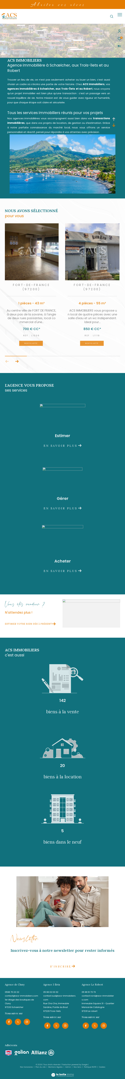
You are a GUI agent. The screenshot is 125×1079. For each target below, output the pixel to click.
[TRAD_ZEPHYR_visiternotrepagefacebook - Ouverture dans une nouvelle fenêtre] (8, 1021)
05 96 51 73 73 (89, 992)
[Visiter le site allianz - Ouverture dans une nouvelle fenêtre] (42, 1052)
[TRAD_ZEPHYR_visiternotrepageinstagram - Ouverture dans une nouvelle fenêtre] (26, 1021)
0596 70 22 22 (12, 992)
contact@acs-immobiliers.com (21, 995)
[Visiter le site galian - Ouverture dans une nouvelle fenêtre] (22, 1052)
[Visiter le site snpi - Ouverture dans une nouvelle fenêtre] (8, 1052)
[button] (17, 361)
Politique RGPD (90, 1066)
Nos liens (78, 1066)
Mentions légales (55, 1066)
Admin (68, 1066)
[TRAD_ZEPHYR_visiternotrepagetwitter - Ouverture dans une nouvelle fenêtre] (17, 1021)
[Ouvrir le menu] (120, 14)
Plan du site (40, 1066)
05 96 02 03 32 (50, 992)
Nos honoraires (26, 1066)
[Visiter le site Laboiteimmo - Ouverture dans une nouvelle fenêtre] (62, 1072)
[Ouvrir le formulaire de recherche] (111, 16)
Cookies (102, 1066)
